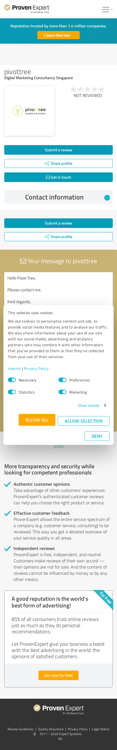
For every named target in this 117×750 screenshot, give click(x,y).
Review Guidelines (21, 729)
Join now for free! (58, 675)
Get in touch (58, 177)
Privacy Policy (36, 368)
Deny (97, 436)
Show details (88, 405)
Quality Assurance (51, 729)
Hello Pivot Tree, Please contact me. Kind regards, (58, 304)
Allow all (37, 419)
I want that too (57, 35)
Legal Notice (100, 729)
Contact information (67, 197)
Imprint (14, 368)
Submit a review (58, 149)
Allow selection (84, 421)
